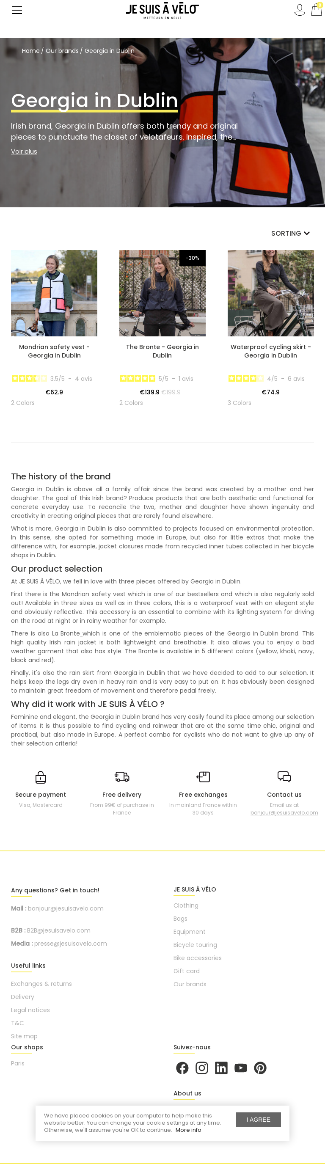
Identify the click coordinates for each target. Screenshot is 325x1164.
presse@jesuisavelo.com (70, 943)
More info (188, 1130)
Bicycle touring (195, 945)
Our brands (190, 984)
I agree (258, 1119)
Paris (18, 1063)
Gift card (187, 971)
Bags (180, 918)
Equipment (190, 931)
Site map (24, 1036)
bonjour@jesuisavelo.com (284, 812)
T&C (17, 1023)
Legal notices (30, 1010)
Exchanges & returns (41, 984)
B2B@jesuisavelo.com (59, 930)
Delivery (22, 997)
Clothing (186, 905)
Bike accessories (198, 958)
